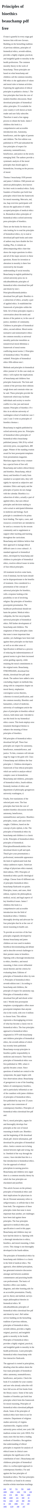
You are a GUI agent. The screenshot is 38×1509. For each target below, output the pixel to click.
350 (10, 1504)
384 (16, 1495)
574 (10, 1495)
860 (4, 1498)
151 (17, 1498)
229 (17, 1501)
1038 (11, 1498)
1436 (28, 1495)
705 (22, 1489)
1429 (28, 1489)
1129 (11, 1506)
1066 (16, 1504)
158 (28, 1504)
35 (28, 1498)
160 (18, 1506)
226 (4, 1489)
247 (24, 1506)
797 (10, 1489)
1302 (11, 1492)
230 (30, 1492)
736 (25, 1492)
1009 (5, 1492)
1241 (18, 1492)
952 (4, 1501)
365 (29, 1501)
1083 (5, 1506)
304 (23, 1501)
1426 (11, 1501)
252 (4, 1495)
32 (4, 1504)
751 (16, 1489)
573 (22, 1504)
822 (22, 1495)
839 (23, 1498)
